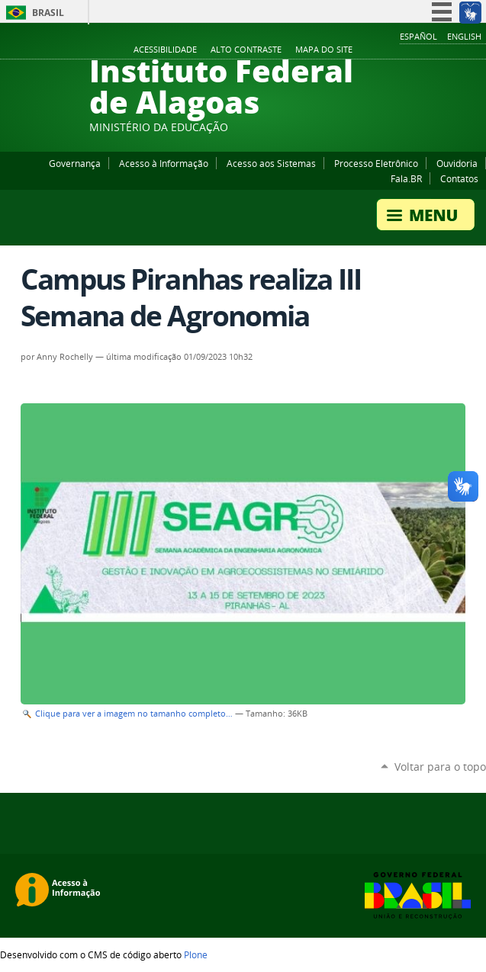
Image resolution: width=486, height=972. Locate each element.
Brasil (48, 12)
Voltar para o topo (440, 766)
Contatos (459, 178)
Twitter (459, 50)
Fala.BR (406, 178)
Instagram (440, 50)
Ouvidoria (457, 163)
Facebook (402, 50)
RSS (478, 50)
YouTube (421, 50)
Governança (75, 163)
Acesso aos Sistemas (271, 163)
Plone (196, 954)
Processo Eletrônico (376, 163)
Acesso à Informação (163, 163)
